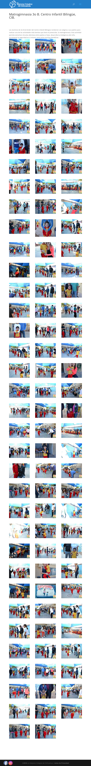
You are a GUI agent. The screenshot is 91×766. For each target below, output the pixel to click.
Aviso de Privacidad (61, 763)
